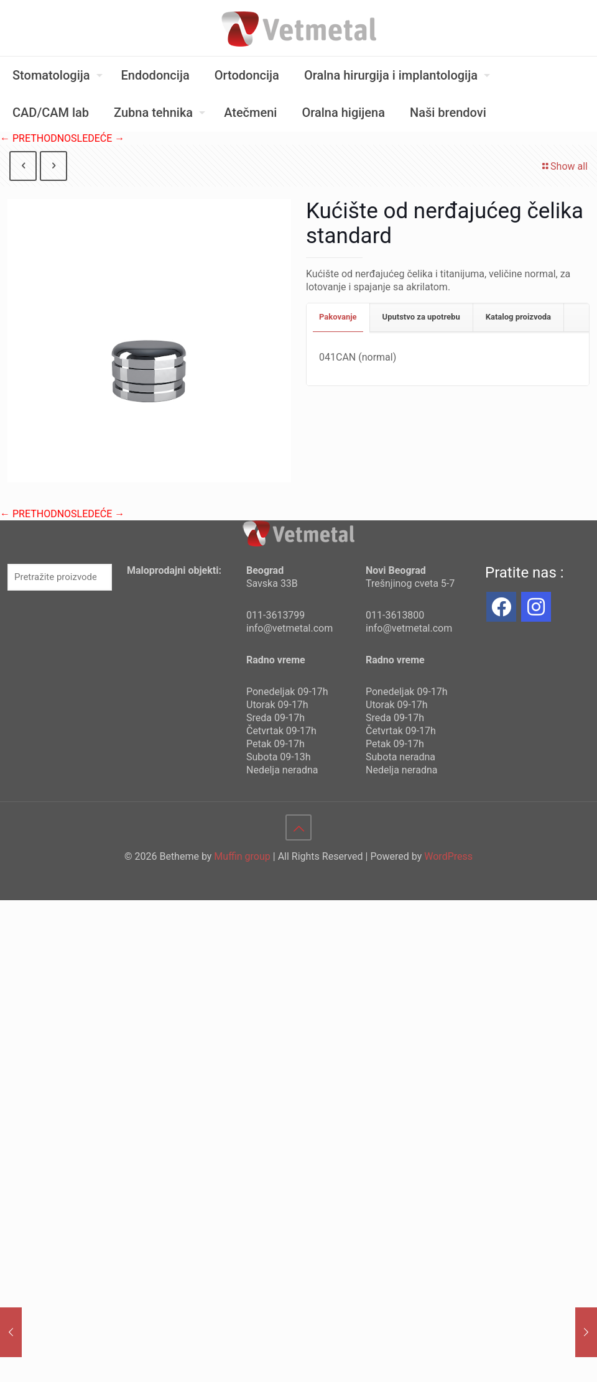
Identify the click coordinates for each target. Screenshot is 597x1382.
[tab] (338, 317)
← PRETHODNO (35, 138)
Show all (564, 166)
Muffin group (242, 856)
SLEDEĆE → (97, 138)
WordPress (448, 856)
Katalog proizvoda (518, 316)
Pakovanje (338, 316)
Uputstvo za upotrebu (421, 316)
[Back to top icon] (298, 827)
